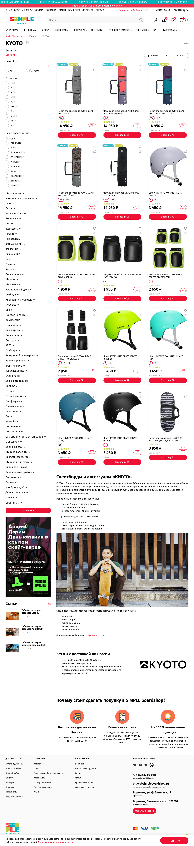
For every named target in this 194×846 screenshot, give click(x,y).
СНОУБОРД (81, 30)
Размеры (10, 782)
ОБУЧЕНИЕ (87, 10)
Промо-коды (11, 792)
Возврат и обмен (14, 768)
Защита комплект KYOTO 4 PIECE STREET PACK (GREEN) (165, 275)
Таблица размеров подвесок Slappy (31, 611)
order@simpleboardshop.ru (151, 783)
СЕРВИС (100, 10)
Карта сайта (39, 778)
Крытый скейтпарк (84, 782)
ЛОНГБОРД (142, 30)
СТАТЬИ (62, 10)
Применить (28, 510)
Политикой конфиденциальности (55, 842)
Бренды (78, 773)
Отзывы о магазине (43, 787)
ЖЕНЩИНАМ (31, 30)
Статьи (78, 778)
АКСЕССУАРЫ (63, 30)
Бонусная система (14, 796)
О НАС (9, 10)
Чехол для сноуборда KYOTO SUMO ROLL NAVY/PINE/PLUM (167, 112)
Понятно (174, 840)
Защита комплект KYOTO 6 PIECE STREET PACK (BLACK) (74, 357)
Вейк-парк (80, 764)
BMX (156, 30)
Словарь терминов (42, 782)
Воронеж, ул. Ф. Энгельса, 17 (133, 10)
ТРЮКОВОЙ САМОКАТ (120, 30)
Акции (36, 792)
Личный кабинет (13, 773)
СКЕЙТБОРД (98, 30)
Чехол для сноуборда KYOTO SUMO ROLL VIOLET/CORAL (121, 112)
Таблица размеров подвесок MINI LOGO (32, 627)
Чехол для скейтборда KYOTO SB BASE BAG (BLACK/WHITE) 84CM (165, 439)
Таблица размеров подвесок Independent (33, 643)
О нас (36, 768)
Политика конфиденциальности (49, 773)
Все (49, 603)
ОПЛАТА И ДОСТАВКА (45, 10)
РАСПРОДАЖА (170, 30)
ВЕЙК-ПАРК (74, 10)
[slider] (7, 66)
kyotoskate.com (96, 635)
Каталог (37, 764)
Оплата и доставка (14, 764)
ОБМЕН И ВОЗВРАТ (23, 10)
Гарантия (10, 787)
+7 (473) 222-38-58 (161, 10)
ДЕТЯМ (47, 30)
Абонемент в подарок (85, 787)
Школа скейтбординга (85, 768)
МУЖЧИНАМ (13, 30)
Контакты (10, 778)
